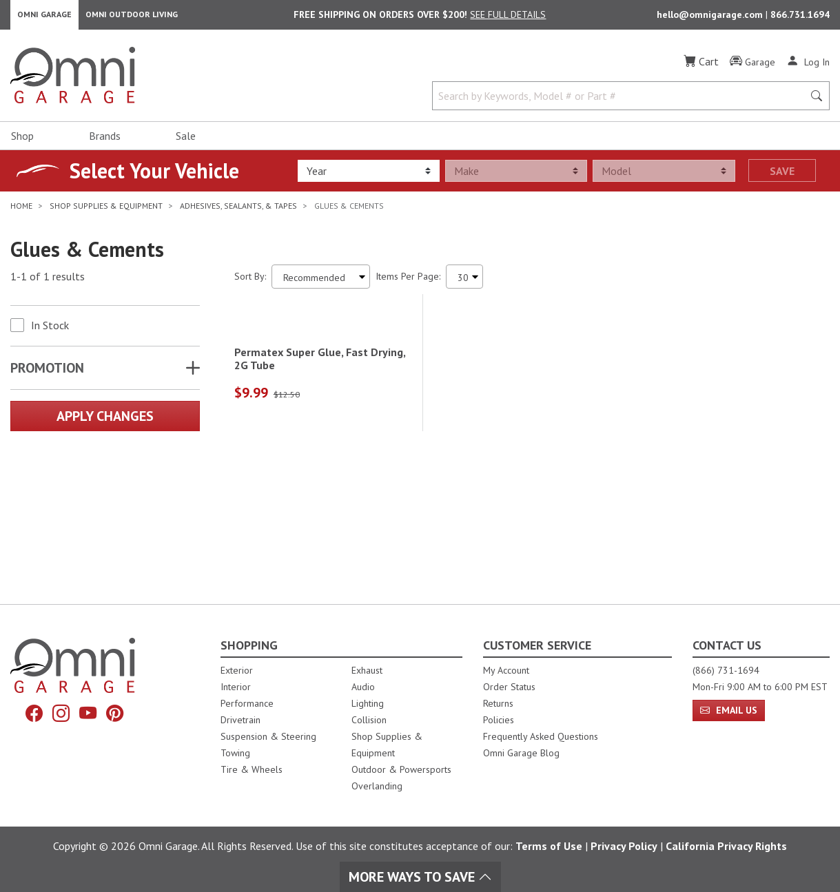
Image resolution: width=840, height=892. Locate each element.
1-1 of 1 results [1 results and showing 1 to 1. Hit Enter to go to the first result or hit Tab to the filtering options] (47, 283)
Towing (235, 753)
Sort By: (250, 282)
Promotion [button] (47, 374)
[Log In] (808, 67)
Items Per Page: (408, 282)
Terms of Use (548, 846)
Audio (363, 687)
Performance (247, 703)
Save (782, 177)
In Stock (50, 331)
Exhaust (366, 670)
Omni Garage (44, 17)
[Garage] (752, 68)
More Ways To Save (420, 877)
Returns (498, 703)
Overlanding (376, 786)
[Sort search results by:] (321, 283)
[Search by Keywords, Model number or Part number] (622, 102)
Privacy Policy (624, 846)
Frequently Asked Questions (540, 736)
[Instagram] (59, 714)
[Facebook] (29, 714)
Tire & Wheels (252, 769)
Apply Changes (105, 422)
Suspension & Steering (268, 736)
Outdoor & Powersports (401, 769)
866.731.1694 (800, 18)
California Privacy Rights (726, 846)
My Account (506, 670)
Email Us (728, 710)
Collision (369, 720)
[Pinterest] (120, 714)
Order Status (509, 687)
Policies (498, 720)
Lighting (367, 703)
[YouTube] (89, 714)
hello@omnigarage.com (711, 18)
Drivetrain (240, 720)
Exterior (237, 670)
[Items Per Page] (464, 283)
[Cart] (701, 67)
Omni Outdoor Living (131, 17)
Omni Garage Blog (521, 753)
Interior (236, 687)
